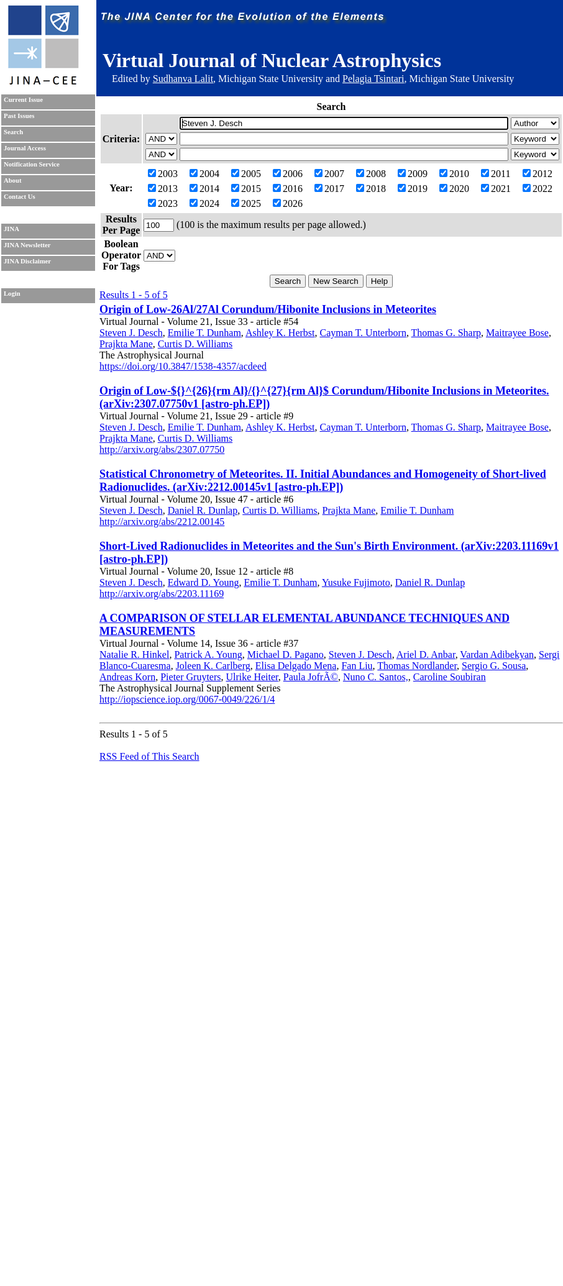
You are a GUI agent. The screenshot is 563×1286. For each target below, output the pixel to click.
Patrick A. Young (208, 654)
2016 (288, 188)
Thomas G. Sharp (446, 332)
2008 (371, 173)
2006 (288, 173)
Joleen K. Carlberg (213, 665)
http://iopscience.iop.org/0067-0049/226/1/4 (187, 699)
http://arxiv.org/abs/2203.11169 (161, 593)
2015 (246, 188)
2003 (163, 173)
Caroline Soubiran (449, 677)
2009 (413, 173)
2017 (329, 188)
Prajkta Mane (126, 344)
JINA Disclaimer (27, 261)
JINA (11, 229)
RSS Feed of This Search (149, 756)
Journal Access (25, 148)
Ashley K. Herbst (280, 332)
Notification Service (32, 164)
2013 (163, 188)
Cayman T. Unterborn (363, 332)
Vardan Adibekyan (497, 654)
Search (13, 132)
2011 (495, 173)
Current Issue (23, 99)
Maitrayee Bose (517, 332)
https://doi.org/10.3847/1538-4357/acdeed (183, 366)
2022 (537, 188)
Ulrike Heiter (252, 677)
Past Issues (19, 115)
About (12, 180)
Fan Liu (356, 665)
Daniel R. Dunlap (202, 510)
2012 (537, 173)
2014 (204, 188)
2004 (204, 173)
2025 (246, 203)
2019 (413, 188)
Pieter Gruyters (190, 677)
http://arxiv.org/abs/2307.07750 (161, 449)
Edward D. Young (203, 582)
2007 (329, 173)
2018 (371, 188)
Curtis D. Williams (195, 344)
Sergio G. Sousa (494, 665)
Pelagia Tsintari (373, 78)
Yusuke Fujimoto (356, 582)
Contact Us (19, 196)
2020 (454, 188)
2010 (454, 173)
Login (12, 293)
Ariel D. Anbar (425, 654)
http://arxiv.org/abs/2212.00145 (161, 521)
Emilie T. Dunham (204, 332)
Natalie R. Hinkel (134, 654)
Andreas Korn (127, 677)
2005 (246, 173)
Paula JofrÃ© (310, 677)
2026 (288, 203)
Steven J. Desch (131, 332)
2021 (496, 188)
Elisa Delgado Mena (296, 665)
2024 (204, 203)
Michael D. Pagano (285, 654)
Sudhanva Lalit (183, 78)
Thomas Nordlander (417, 665)
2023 (163, 203)
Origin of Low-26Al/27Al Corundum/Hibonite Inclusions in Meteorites (267, 309)
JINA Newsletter (27, 245)
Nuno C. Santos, (375, 677)
